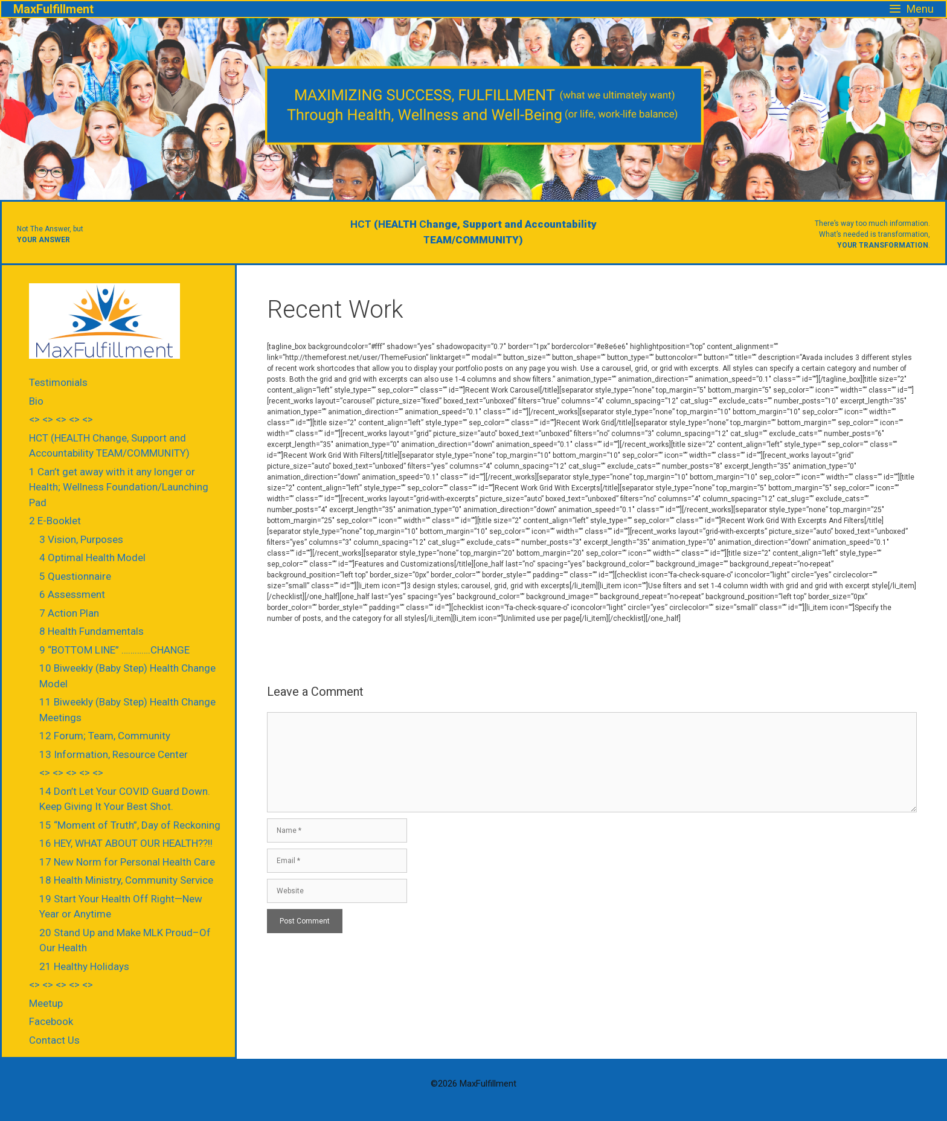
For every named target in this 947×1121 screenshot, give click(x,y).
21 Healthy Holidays (84, 966)
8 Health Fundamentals (91, 631)
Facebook (51, 1021)
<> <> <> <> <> (61, 419)
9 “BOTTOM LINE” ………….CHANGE (114, 650)
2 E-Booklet (55, 521)
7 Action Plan (69, 613)
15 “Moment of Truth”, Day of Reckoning (129, 825)
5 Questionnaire (75, 576)
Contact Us (54, 1040)
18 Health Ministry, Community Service (126, 880)
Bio (36, 401)
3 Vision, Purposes (81, 539)
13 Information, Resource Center (113, 754)
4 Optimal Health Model (92, 557)
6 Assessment (72, 594)
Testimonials (58, 382)
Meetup (46, 1003)
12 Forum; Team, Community (104, 736)
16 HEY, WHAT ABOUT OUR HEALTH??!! (126, 843)
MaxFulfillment (53, 9)
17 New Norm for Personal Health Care (127, 862)
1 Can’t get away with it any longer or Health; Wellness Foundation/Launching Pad (118, 487)
